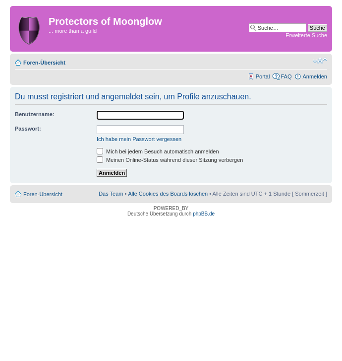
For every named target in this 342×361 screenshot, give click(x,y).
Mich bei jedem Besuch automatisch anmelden (158, 151)
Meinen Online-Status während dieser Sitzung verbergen (170, 160)
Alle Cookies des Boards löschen (168, 194)
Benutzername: (34, 114)
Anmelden (314, 76)
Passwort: (28, 129)
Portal (263, 76)
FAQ (286, 76)
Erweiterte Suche (306, 35)
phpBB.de (204, 214)
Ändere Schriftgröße (320, 60)
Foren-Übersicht (44, 63)
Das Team (111, 194)
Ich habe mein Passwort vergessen (139, 139)
